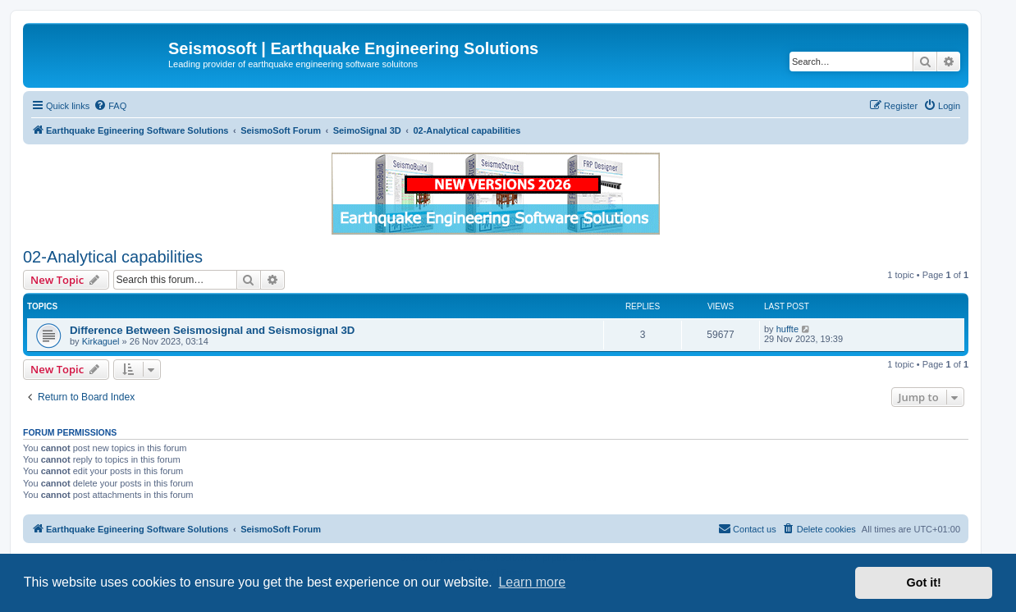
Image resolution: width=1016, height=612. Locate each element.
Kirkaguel (101, 341)
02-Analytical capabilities (113, 257)
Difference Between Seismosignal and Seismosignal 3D (212, 330)
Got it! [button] (924, 582)
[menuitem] (110, 106)
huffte (787, 329)
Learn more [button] (531, 582)
